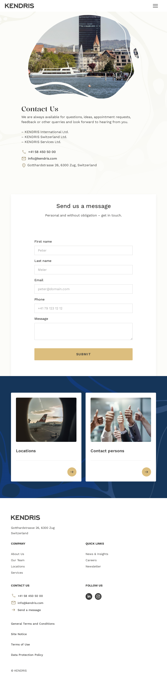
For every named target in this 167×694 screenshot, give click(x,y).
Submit (83, 354)
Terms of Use (20, 644)
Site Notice (19, 634)
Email (38, 280)
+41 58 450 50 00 (38, 151)
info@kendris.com (39, 158)
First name (43, 241)
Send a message (26, 609)
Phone (39, 299)
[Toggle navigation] (155, 5)
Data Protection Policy (27, 654)
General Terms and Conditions (32, 623)
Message (41, 319)
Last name (42, 261)
